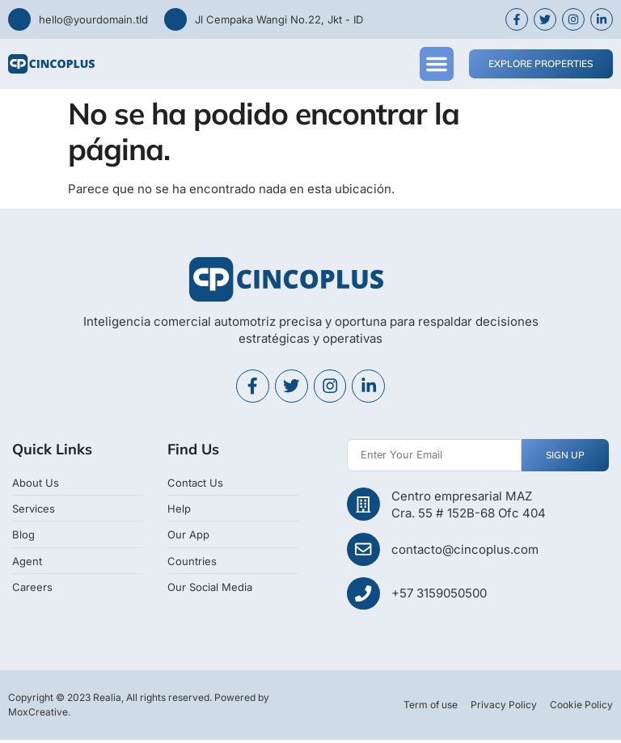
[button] (437, 64)
